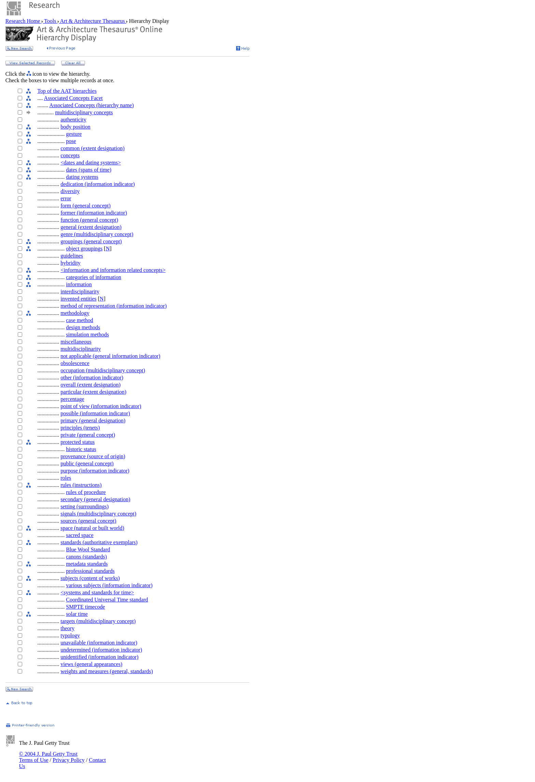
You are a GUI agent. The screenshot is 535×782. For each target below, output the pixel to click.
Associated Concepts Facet (73, 98)
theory (67, 628)
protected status (77, 442)
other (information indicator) (91, 377)
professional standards (90, 571)
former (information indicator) (93, 213)
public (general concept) (86, 463)
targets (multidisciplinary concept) (97, 621)
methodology (74, 313)
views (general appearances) (91, 664)
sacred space (79, 535)
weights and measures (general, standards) (106, 671)
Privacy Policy (69, 760)
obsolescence (74, 363)
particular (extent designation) (93, 392)
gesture (74, 134)
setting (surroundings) (84, 506)
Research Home (23, 21)
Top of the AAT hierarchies (67, 91)
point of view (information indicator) (100, 406)
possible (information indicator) (95, 413)
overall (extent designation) (90, 385)
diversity (69, 191)
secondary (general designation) (95, 499)
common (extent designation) (92, 148)
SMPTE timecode (85, 607)
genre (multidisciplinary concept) (96, 234)
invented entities (78, 299)
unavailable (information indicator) (98, 643)
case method (79, 320)
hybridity (70, 263)
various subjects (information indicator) (109, 585)
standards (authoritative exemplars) (99, 542)
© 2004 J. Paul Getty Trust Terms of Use (48, 757)
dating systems (82, 177)
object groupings (84, 248)
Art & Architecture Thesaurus (92, 21)
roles (65, 478)
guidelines (71, 256)
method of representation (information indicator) (113, 306)
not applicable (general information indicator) (110, 356)
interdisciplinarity (79, 291)
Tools (50, 21)
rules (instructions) (80, 485)
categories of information (93, 277)
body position (75, 127)
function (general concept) (89, 220)
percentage (72, 399)
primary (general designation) (92, 420)
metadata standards (86, 564)
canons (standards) (86, 557)
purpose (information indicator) (94, 471)
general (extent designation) (90, 227)
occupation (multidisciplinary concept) (102, 370)
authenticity (73, 119)
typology (70, 635)
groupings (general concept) (90, 241)
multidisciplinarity (80, 349)
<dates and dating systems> (90, 162)
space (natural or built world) (92, 528)
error (65, 198)
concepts (69, 155)
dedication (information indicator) (97, 184)
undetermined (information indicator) (101, 650)
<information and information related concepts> (112, 270)
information (79, 284)
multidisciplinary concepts (84, 112)
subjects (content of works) (90, 578)
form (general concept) (85, 205)
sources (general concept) (88, 521)
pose (71, 141)
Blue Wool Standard (88, 549)
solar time (77, 614)
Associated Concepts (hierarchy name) (91, 105)
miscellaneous (75, 342)
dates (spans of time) (88, 170)
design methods (83, 327)
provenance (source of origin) (92, 456)
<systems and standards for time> (97, 592)
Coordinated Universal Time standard (107, 600)
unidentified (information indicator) (99, 657)
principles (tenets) (80, 428)
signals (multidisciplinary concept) (98, 514)
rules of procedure (85, 492)
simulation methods (87, 334)
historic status (81, 449)
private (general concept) (87, 435)
